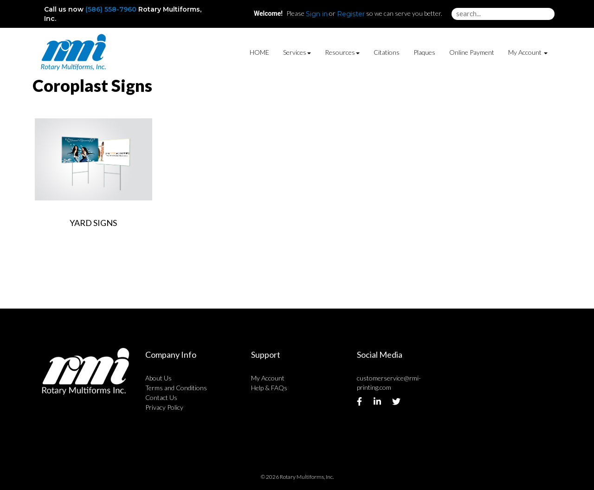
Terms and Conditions (176, 388)
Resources (342, 52)
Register (351, 14)
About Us (158, 378)
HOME (259, 52)
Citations (387, 52)
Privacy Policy (164, 407)
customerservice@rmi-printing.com (389, 382)
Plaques (424, 52)
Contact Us (161, 397)
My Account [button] (528, 52)
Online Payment (471, 52)
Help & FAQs (269, 388)
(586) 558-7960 (110, 9)
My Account (267, 378)
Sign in (317, 14)
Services (297, 52)
